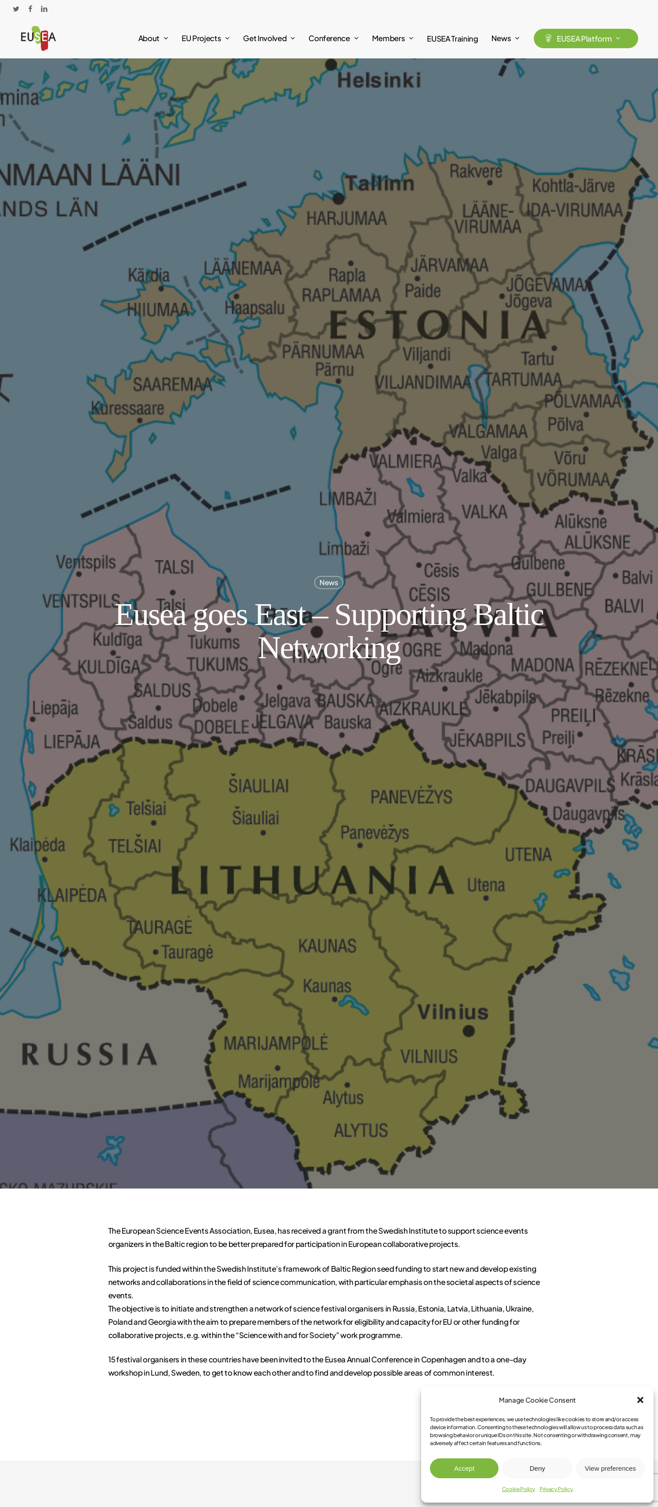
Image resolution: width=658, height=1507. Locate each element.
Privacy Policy (556, 1489)
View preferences (610, 1468)
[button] (640, 1400)
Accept (464, 1468)
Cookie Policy (519, 1489)
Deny (537, 1468)
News (328, 582)
